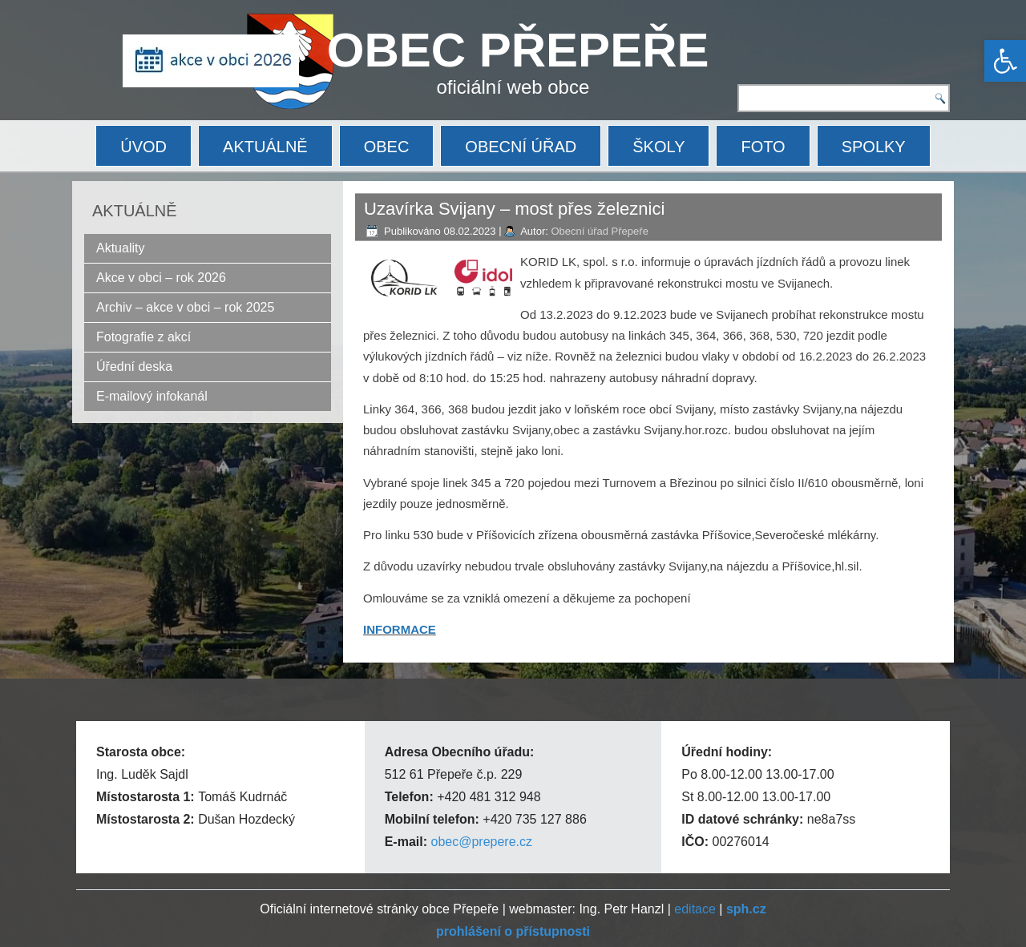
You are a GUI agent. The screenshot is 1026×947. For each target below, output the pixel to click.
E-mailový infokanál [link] (152, 396)
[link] (1005, 61)
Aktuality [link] (120, 248)
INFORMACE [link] (399, 629)
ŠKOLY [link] (658, 146)
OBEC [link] (387, 146)
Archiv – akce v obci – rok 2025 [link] (185, 307)
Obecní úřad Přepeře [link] (599, 231)
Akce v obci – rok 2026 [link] (161, 277)
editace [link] (695, 909)
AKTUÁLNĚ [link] (265, 146)
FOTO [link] (763, 146)
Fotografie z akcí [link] (143, 337)
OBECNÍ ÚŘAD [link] (520, 146)
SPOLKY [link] (874, 146)
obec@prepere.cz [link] (481, 841)
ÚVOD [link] (143, 146)
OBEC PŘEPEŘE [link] (518, 50)
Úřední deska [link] (134, 366)
